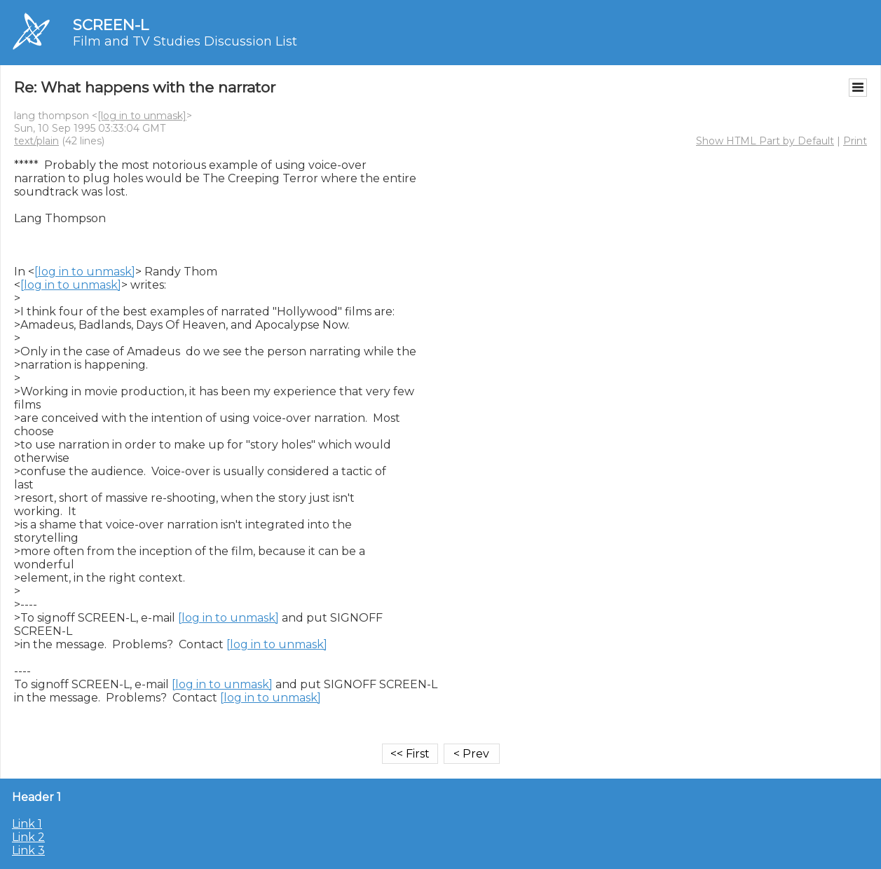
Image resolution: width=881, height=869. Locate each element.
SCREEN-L (111, 25)
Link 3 (28, 850)
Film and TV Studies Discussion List (185, 41)
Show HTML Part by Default (765, 141)
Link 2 (28, 837)
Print (855, 141)
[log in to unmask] (141, 115)
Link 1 (27, 823)
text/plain (36, 141)
